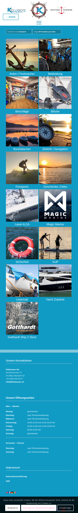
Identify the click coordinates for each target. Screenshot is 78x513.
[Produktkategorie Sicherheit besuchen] (22, 245)
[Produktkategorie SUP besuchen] (55, 245)
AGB (8, 481)
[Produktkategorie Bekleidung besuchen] (55, 57)
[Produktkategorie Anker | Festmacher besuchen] (22, 57)
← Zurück (10, 17)
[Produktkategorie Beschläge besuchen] (22, 94)
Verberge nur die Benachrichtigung (38, 508)
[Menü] (39, 22)
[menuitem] (39, 22)
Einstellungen (65, 508)
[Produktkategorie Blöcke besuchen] (55, 94)
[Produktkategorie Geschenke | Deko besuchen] (55, 170)
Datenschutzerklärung (16, 476)
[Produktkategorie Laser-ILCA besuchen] (22, 207)
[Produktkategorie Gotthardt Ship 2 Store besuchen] (22, 320)
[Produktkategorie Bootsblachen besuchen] (22, 132)
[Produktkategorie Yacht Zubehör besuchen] (55, 282)
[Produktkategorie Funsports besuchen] (22, 170)
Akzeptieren (12, 508)
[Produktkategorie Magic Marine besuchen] (55, 207)
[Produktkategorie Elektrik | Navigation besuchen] (55, 132)
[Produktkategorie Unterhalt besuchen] (22, 282)
